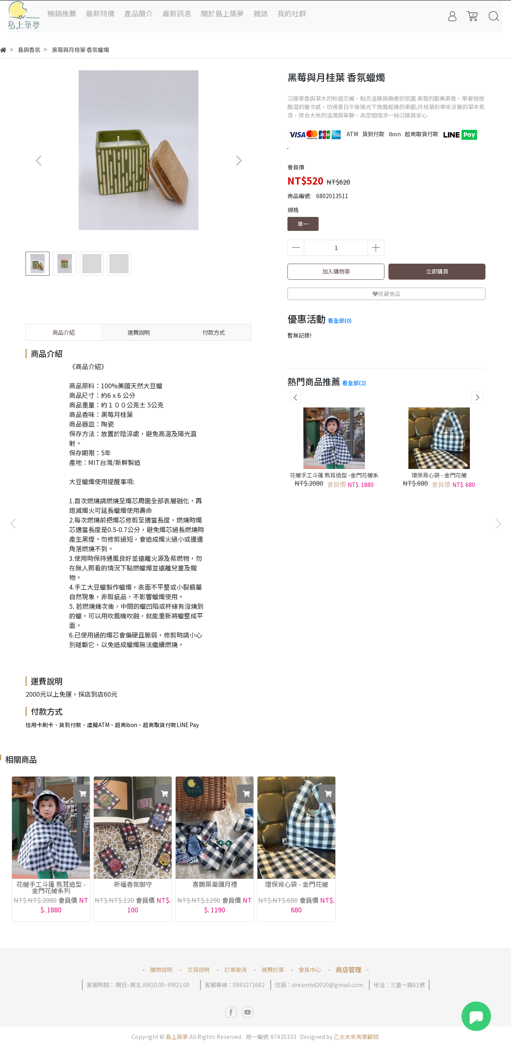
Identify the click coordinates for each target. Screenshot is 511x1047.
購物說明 (161, 969)
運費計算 (272, 969)
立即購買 (437, 271)
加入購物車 (336, 271)
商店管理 (348, 969)
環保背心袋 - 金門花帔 (439, 475)
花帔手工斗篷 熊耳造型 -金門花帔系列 (334, 479)
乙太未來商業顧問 (356, 1037)
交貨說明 (198, 969)
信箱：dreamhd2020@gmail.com (319, 985)
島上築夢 (177, 1037)
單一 (303, 224)
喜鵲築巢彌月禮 (214, 885)
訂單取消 (235, 969)
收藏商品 (386, 294)
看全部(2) (354, 383)
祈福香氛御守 (133, 885)
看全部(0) (340, 320)
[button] (239, 160)
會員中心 (310, 969)
